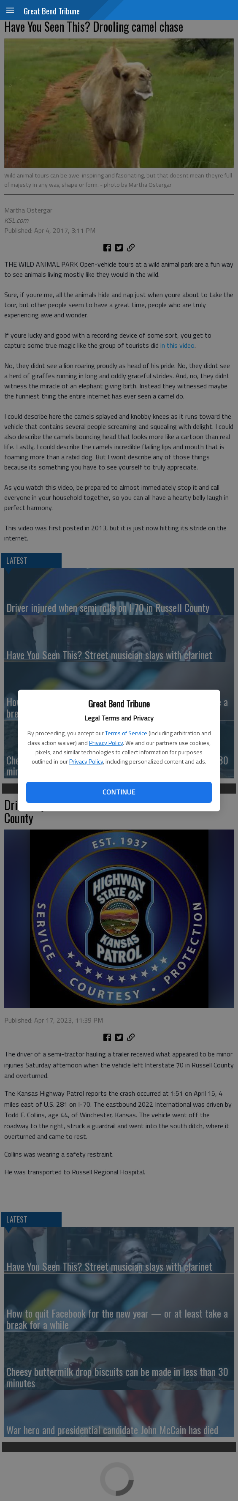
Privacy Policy (106, 742)
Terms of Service (126, 733)
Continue (119, 792)
